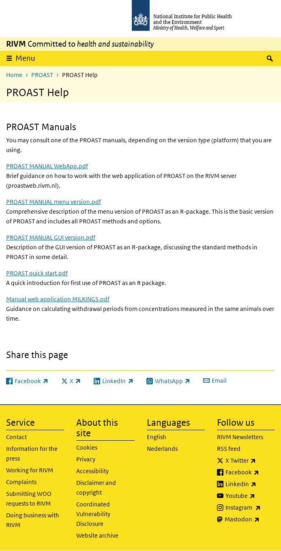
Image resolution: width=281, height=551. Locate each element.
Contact (16, 437)
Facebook (250, 472)
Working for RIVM (29, 470)
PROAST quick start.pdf (37, 273)
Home (14, 75)
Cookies (86, 447)
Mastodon (250, 519)
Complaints (21, 482)
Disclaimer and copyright (96, 487)
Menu (25, 58)
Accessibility (92, 471)
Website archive (97, 535)
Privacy (85, 459)
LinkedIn (250, 484)
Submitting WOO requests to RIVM (28, 498)
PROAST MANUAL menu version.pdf (53, 202)
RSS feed (228, 448)
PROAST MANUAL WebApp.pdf (47, 166)
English (156, 437)
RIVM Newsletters (240, 437)
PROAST (42, 75)
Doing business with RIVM (32, 520)
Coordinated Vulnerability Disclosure (93, 513)
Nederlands (162, 448)
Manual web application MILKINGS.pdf (57, 299)
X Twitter (250, 460)
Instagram (250, 507)
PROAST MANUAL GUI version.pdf (50, 237)
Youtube (250, 496)
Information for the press (32, 453)
